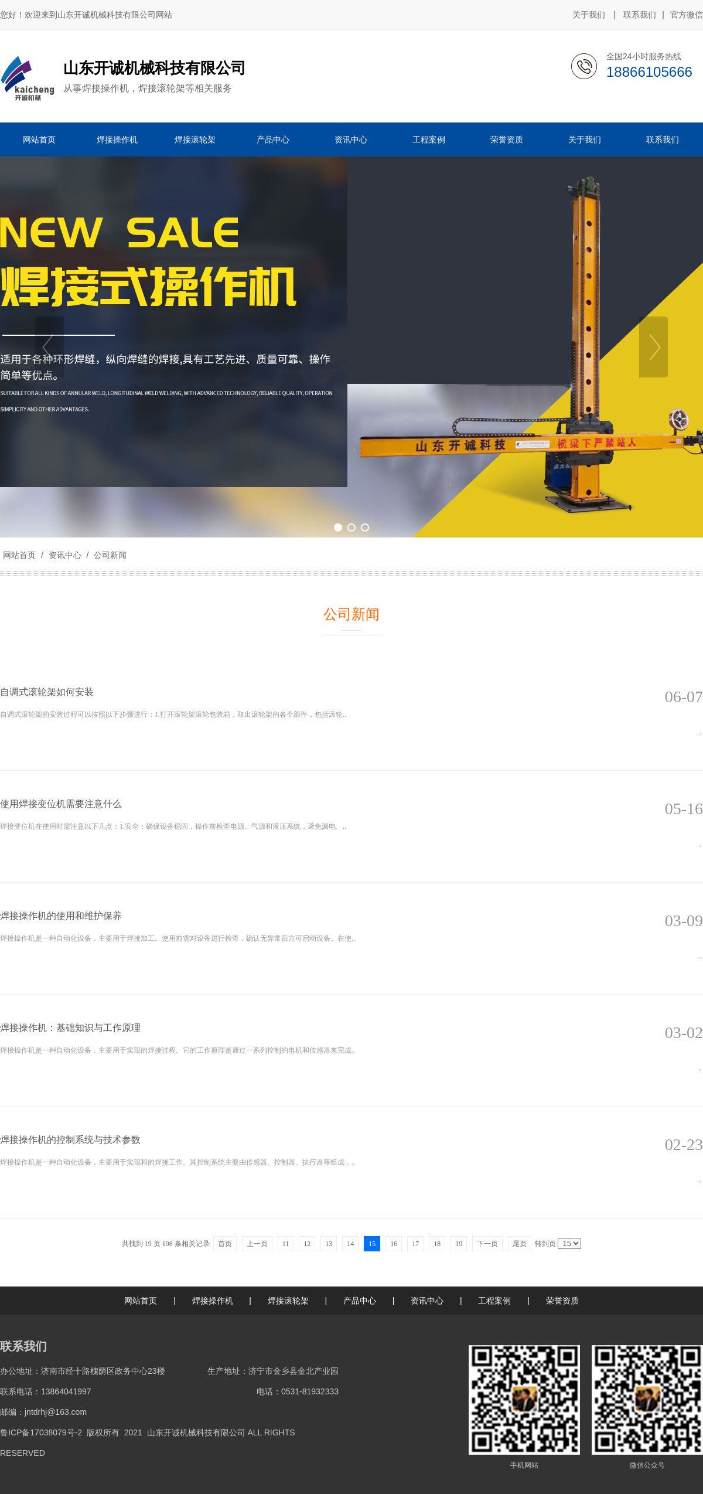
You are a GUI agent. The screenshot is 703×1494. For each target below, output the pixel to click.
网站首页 (19, 555)
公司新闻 (109, 555)
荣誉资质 (562, 1300)
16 (393, 1244)
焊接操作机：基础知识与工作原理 (70, 1028)
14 (350, 1244)
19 (458, 1244)
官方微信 (686, 15)
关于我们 (588, 14)
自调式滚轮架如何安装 (47, 692)
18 (437, 1244)
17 (415, 1244)
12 (306, 1244)
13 (328, 1244)
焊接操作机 (212, 1300)
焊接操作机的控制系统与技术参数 (70, 1140)
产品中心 (359, 1300)
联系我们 (639, 14)
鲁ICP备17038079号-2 (41, 1432)
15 (372, 1244)
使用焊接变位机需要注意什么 (61, 804)
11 (285, 1244)
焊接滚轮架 (288, 1300)
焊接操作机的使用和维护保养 (61, 916)
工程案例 (494, 1300)
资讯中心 (65, 555)
